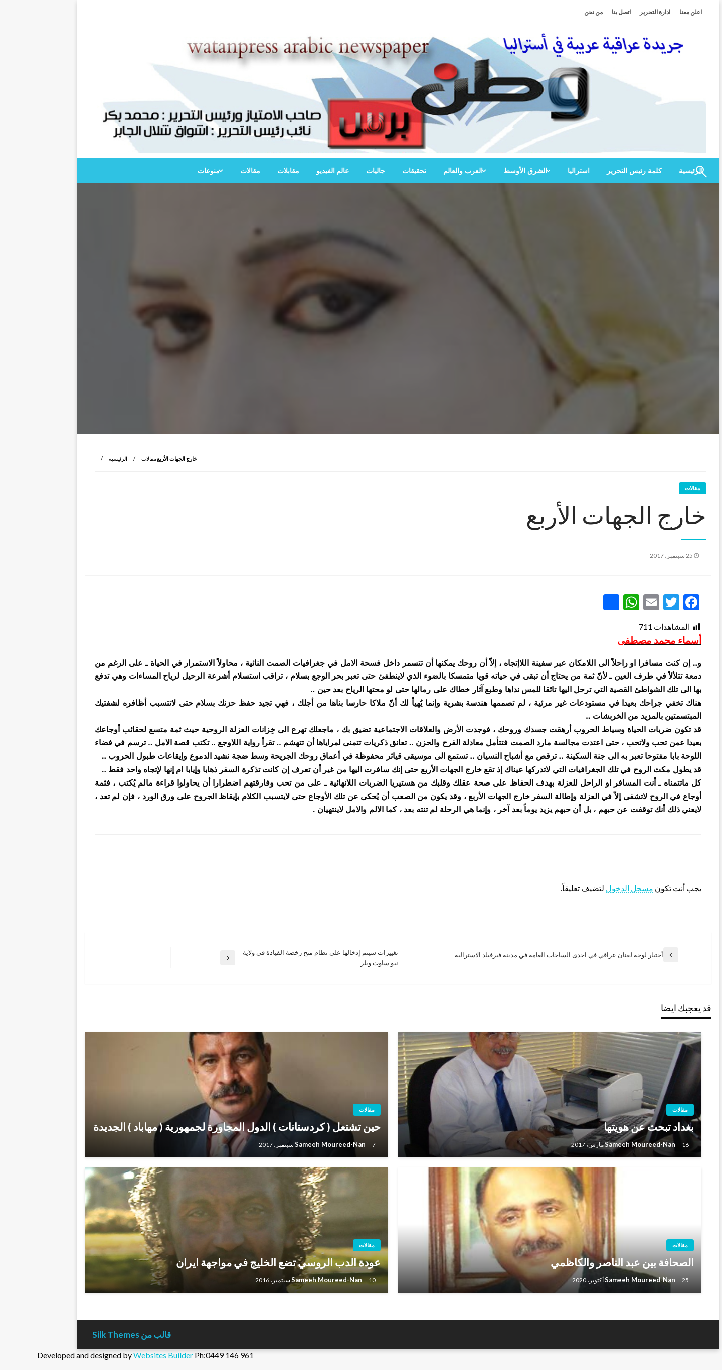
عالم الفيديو (295, 171)
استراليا (541, 171)
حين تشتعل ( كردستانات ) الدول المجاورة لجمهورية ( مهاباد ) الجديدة (199, 1126)
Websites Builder (126, 1355)
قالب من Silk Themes (94, 1334)
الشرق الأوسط (488, 171)
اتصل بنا (584, 12)
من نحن (556, 12)
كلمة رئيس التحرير (597, 171)
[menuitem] (597, 170)
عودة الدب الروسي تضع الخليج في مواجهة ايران (241, 1262)
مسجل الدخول (592, 888)
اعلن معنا (653, 12)
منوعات (171, 171)
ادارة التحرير (618, 12)
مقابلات (251, 171)
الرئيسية (81, 458)
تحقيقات (377, 171)
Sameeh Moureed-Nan (604, 1144)
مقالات (213, 171)
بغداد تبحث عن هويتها (612, 1126)
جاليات (338, 171)
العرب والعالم (426, 171)
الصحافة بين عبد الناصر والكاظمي (585, 1262)
